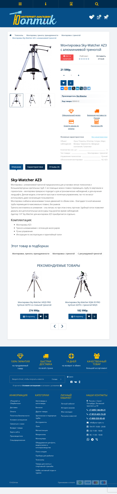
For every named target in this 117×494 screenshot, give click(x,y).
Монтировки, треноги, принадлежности (30, 253)
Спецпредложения (17, 440)
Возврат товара (16, 428)
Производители (16, 436)
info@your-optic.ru (95, 422)
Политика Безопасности (20, 415)
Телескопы (40, 460)
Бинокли (39, 407)
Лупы (38, 426)
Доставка (13, 407)
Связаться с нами (17, 424)
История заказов (68, 408)
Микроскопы (41, 434)
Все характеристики (99, 137)
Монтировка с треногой (64, 253)
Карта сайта (15, 432)
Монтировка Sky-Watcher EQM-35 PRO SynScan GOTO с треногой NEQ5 (82, 303)
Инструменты (41, 422)
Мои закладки (66, 412)
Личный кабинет (68, 403)
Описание (16, 167)
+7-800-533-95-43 (96, 418)
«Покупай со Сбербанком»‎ (15, 402)
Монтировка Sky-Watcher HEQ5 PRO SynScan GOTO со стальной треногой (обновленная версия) (34, 303)
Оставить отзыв (101, 57)
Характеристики (35, 167)
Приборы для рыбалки (45, 456)
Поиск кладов (41, 451)
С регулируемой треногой (90, 253)
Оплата (13, 411)
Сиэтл (70, 377)
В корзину (29, 316)
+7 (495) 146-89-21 (96, 410)
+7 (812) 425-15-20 (96, 414)
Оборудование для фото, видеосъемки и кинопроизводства (46, 445)
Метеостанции (42, 430)
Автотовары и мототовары (41, 402)
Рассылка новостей (69, 416)
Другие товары (41, 411)
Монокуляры (41, 438)
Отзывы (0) (54, 167)
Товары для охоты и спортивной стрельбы (44, 465)
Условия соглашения (18, 420)
